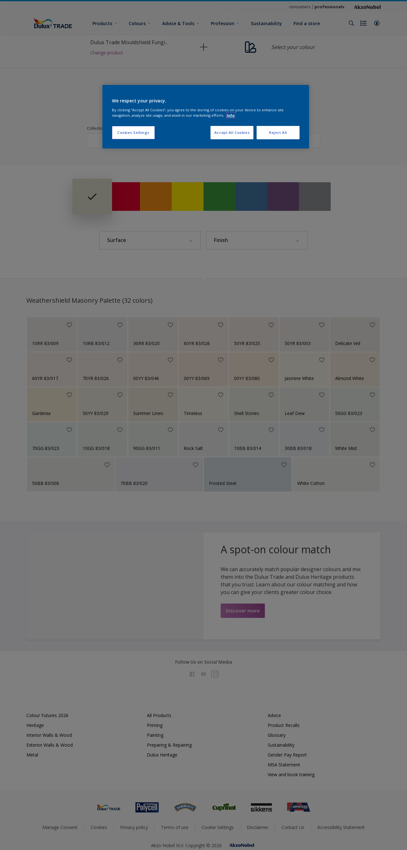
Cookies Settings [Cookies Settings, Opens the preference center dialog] (133, 132)
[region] (205, 117)
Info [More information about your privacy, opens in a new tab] (231, 115)
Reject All (278, 132)
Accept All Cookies (232, 132)
